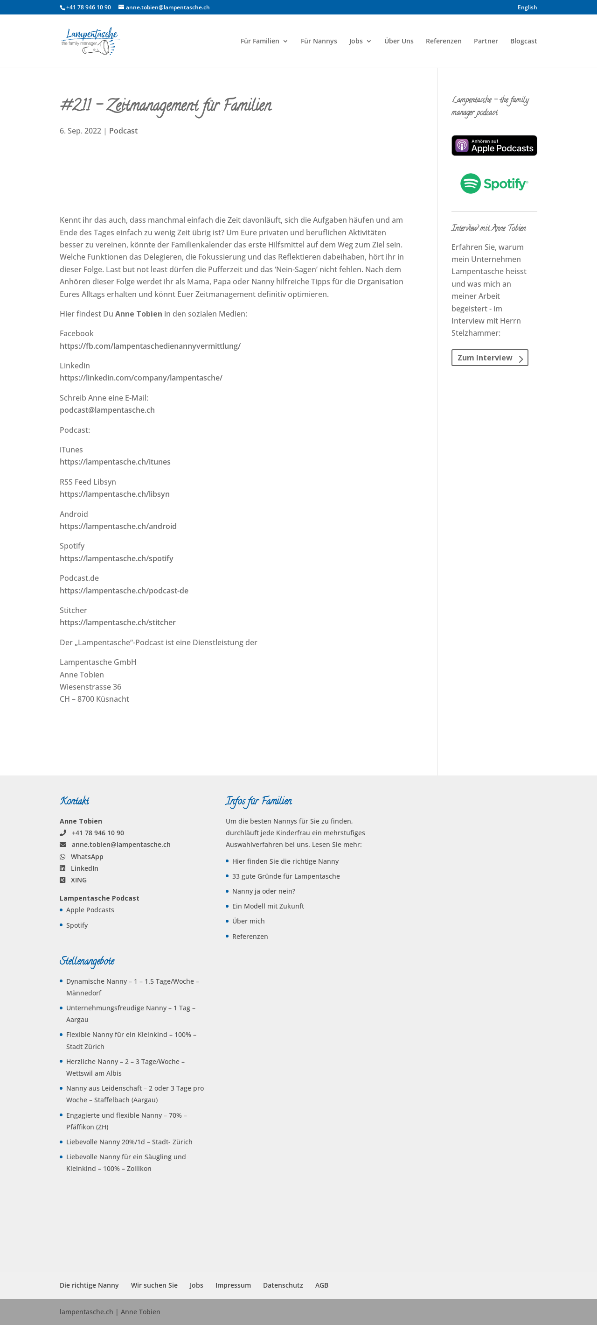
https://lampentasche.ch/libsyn (115, 494)
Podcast (123, 131)
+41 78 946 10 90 (98, 832)
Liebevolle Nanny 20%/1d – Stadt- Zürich (129, 1141)
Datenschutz (283, 1285)
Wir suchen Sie (154, 1285)
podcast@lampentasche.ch (107, 410)
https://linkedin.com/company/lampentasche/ (141, 378)
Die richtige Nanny (89, 1285)
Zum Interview (485, 357)
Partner (486, 41)
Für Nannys (319, 41)
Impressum (233, 1285)
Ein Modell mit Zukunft (268, 906)
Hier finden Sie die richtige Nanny (285, 861)
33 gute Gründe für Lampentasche (286, 876)
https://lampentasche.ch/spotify (117, 558)
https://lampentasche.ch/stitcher (118, 622)
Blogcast (523, 41)
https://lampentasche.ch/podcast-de (124, 590)
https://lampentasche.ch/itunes (115, 462)
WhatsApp (87, 856)
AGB (321, 1285)
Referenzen (444, 41)
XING (79, 879)
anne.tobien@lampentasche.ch (121, 844)
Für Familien (260, 41)
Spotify (77, 925)
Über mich (248, 920)
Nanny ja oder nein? (263, 891)
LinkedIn (84, 868)
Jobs (356, 41)
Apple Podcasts (90, 909)
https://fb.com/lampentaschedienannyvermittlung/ (150, 346)
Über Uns (399, 41)
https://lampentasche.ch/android (118, 526)
